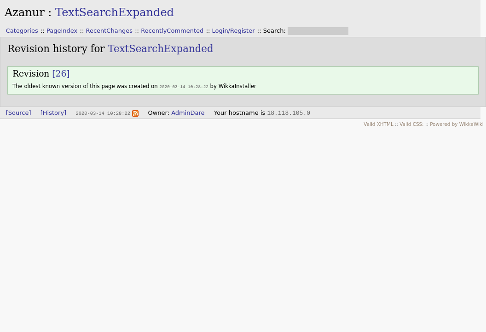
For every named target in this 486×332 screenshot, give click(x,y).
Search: (275, 30)
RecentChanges (109, 30)
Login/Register (233, 30)
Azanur (25, 12)
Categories (22, 30)
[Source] (18, 112)
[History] (53, 112)
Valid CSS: (411, 123)
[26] (60, 73)
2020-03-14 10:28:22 (183, 86)
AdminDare (187, 112)
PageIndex (61, 30)
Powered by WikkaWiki (457, 123)
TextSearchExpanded (114, 12)
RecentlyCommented (172, 30)
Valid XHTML (378, 123)
